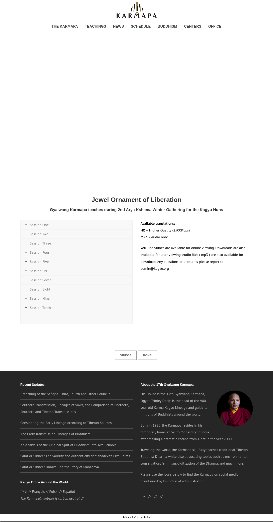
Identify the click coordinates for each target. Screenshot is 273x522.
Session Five (37, 275)
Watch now (33, 255)
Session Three (38, 244)
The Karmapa (73, 26)
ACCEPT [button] (205, 515)
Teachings (100, 26)
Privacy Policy (160, 515)
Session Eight (37, 303)
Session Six (36, 285)
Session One (36, 226)
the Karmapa (171, 433)
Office (205, 26)
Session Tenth (38, 321)
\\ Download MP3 (83, 255)
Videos (126, 362)
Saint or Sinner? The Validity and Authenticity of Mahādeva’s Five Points (75, 463)
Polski (53, 499)
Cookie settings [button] (183, 515)
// (158, 503)
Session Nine (37, 312)
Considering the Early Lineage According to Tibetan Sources (65, 430)
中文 (24, 499)
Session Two (36, 235)
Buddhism (163, 26)
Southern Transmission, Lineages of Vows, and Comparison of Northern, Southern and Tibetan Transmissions (74, 416)
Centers (186, 26)
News (120, 26)
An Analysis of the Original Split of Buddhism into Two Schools (68, 452)
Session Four (37, 266)
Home (147, 362)
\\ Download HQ (55, 255)
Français (38, 499)
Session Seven (38, 294)
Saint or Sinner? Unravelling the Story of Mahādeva (59, 474)
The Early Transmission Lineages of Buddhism (55, 441)
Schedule (140, 26)
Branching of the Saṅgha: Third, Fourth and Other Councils (65, 401)
